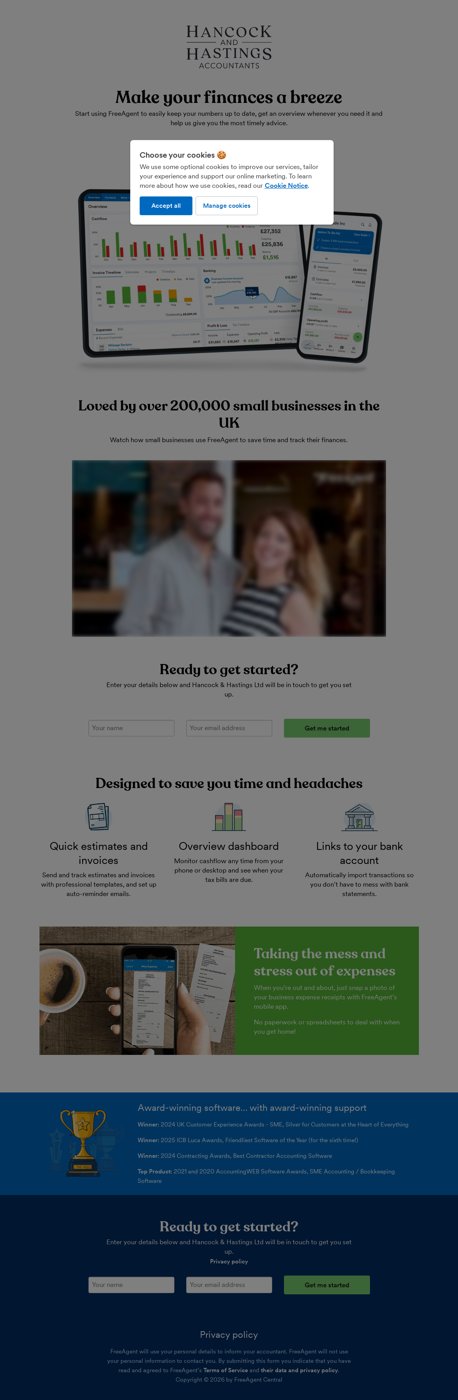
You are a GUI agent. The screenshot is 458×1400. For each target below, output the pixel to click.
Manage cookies (226, 205)
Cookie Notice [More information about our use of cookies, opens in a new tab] (286, 185)
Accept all (166, 205)
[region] (232, 182)
